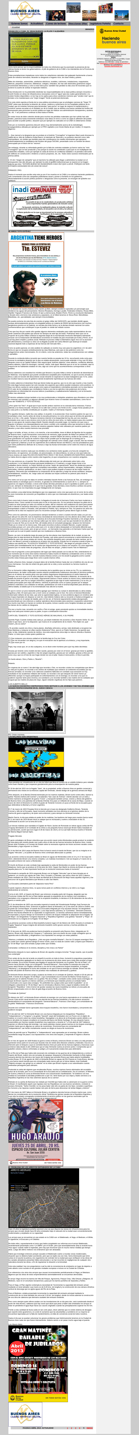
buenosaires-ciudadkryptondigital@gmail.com (115, 63)
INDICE (90, 1428)
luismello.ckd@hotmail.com (113, 66)
